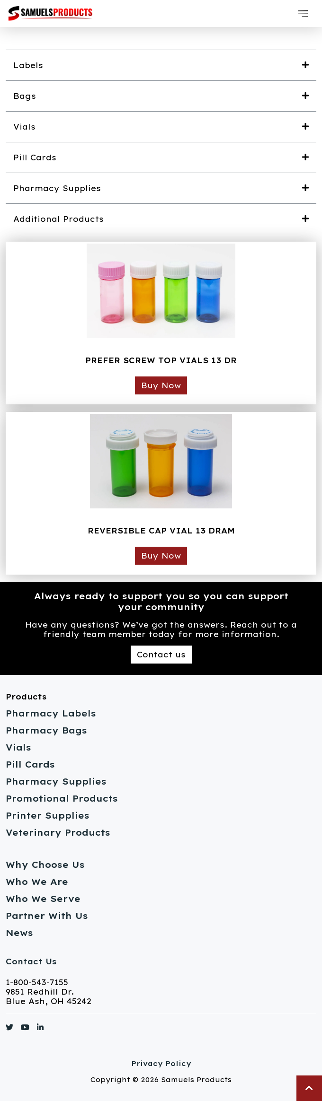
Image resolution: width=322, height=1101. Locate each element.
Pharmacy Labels (51, 713)
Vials (18, 747)
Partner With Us (47, 915)
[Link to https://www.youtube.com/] (25, 1029)
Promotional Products (62, 798)
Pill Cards (30, 764)
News (19, 932)
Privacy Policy (161, 1063)
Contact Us (31, 961)
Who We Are (37, 881)
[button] (303, 14)
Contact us (161, 654)
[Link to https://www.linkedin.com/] (40, 1029)
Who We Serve (43, 898)
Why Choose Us (45, 864)
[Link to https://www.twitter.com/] (9, 1029)
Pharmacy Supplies (56, 781)
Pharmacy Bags (46, 730)
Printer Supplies (47, 815)
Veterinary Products (58, 832)
